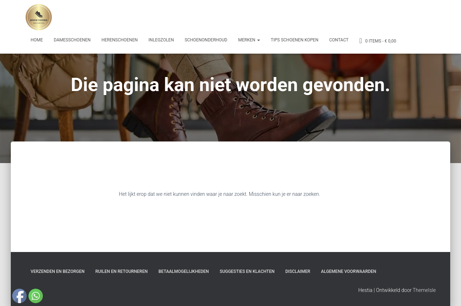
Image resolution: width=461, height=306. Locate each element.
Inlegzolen (161, 39)
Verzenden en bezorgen (58, 271)
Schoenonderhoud (206, 39)
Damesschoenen (72, 39)
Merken (249, 39)
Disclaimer (297, 271)
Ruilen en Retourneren (121, 271)
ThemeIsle (424, 290)
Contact (339, 39)
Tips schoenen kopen (294, 39)
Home (37, 39)
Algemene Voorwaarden (348, 271)
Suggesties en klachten (247, 271)
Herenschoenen (120, 39)
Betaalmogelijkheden (183, 271)
